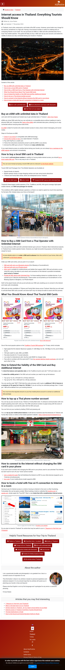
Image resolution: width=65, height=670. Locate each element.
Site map (26, 660)
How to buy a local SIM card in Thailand (16, 88)
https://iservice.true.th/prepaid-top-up (50, 415)
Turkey (32, 637)
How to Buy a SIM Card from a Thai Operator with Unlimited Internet (24, 90)
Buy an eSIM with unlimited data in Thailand (17, 86)
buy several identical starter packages (44, 359)
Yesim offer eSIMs (27, 122)
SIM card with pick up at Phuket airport (15, 267)
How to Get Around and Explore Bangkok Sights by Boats (22, 614)
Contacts (26, 652)
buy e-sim (7, 479)
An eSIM (3, 128)
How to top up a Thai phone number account (17, 96)
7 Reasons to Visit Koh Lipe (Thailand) (17, 603)
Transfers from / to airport (32, 541)
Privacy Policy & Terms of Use (32, 657)
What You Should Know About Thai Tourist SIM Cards (20, 92)
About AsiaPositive (29, 649)
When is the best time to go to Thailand (17, 606)
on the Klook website (47, 164)
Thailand (32, 634)
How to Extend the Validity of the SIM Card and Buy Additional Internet (25, 94)
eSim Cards (24, 180)
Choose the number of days (12, 139)
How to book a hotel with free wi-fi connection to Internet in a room (24, 100)
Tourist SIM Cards (11, 180)
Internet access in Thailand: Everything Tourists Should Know (24, 610)
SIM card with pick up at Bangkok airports (16, 265)
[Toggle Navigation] (2, 4)
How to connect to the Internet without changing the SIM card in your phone (26, 98)
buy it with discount (45, 340)
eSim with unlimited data (17, 105)
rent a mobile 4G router (11, 475)
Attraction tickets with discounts (26, 549)
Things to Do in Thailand (22, 545)
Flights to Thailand (13, 541)
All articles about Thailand (32, 559)
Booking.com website (41, 525)
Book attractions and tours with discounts (42, 105)
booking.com (52, 491)
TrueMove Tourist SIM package (34, 345)
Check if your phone (10, 137)
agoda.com (4, 493)
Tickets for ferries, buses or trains (32, 554)
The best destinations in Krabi (14, 612)
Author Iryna (27, 654)
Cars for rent (45, 549)
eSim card (7, 269)
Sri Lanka (32, 639)
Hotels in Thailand (51, 541)
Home (31, 631)
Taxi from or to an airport (32, 109)
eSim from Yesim (52, 117)
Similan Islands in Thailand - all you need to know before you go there (26, 608)
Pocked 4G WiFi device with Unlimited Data (46, 180)
